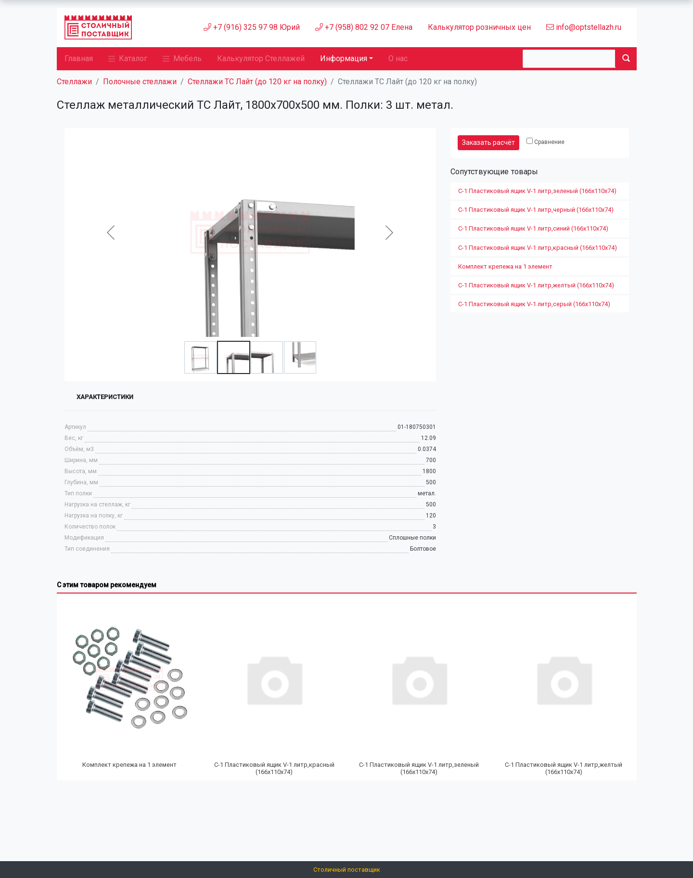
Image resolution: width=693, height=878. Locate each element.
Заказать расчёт (488, 142)
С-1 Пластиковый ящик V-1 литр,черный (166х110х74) (536, 209)
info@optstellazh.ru (583, 27)
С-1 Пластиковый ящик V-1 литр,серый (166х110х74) (534, 304)
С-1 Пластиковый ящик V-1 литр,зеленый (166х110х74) (537, 190)
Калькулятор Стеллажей (261, 58)
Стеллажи (74, 81)
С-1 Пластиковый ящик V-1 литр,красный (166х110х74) (537, 247)
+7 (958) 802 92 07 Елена (363, 27)
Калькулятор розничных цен (479, 27)
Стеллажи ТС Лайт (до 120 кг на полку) (257, 81)
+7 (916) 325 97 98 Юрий (252, 27)
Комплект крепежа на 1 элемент (505, 266)
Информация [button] (343, 58)
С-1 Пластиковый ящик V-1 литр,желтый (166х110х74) (536, 285)
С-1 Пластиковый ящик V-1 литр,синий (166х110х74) (533, 228)
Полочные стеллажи (140, 81)
